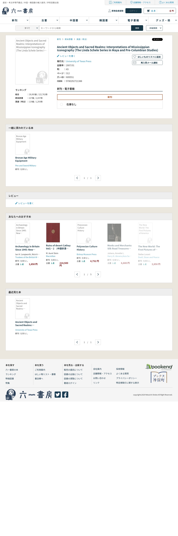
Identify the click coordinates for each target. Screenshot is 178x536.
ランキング (11, 374)
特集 (8, 382)
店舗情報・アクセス (142, 2)
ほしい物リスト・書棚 (45, 374)
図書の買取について (73, 378)
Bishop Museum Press (87, 254)
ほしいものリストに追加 (149, 56)
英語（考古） (82, 39)
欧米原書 (69, 39)
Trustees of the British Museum (29, 257)
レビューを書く (68, 56)
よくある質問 (168, 2)
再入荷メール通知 (149, 62)
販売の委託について (73, 369)
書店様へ (39, 378)
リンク (96, 382)
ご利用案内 (117, 2)
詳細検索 (153, 28)
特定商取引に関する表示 (127, 382)
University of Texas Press (78, 61)
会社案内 (97, 368)
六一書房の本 (12, 369)
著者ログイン (70, 382)
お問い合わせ (99, 378)
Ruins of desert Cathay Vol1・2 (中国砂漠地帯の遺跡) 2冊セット (58, 248)
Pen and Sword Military (25, 165)
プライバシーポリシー (126, 378)
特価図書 (10, 378)
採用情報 (120, 368)
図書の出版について (73, 374)
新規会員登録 (117, 10)
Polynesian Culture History (87, 248)
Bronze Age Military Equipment (25, 159)
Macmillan (50, 256)
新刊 (59, 39)
